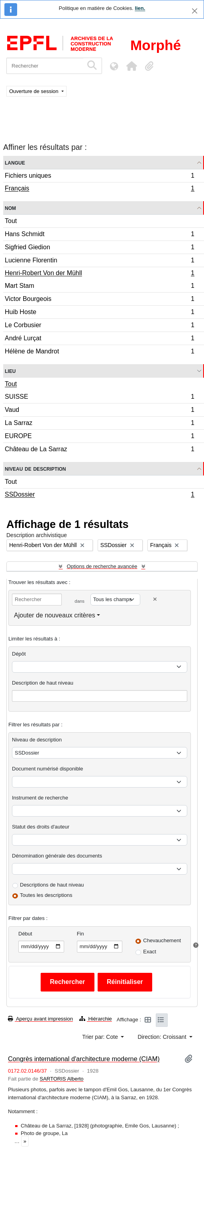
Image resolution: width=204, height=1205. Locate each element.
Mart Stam (99, 287)
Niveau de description (35, 468)
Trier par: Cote (101, 1037)
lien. (140, 8)
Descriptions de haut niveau (52, 885)
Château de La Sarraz (99, 450)
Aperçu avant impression (40, 1019)
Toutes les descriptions (46, 895)
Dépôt (19, 654)
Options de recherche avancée (102, 566)
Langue (15, 162)
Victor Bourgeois (99, 300)
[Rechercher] (44, 66)
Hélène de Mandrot (99, 352)
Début (25, 934)
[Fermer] (195, 10)
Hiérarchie (95, 1019)
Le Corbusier (99, 326)
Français (99, 189)
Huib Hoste (99, 313)
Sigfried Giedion (99, 248)
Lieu (10, 371)
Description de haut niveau (42, 683)
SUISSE (99, 398)
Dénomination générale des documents (57, 856)
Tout (11, 220)
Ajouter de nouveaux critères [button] (54, 615)
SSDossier (99, 495)
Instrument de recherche (40, 798)
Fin (80, 934)
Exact (149, 952)
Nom (10, 208)
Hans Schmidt (99, 235)
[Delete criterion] (155, 599)
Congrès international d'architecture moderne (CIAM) (84, 1058)
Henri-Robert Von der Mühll (99, 273)
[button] (131, 66)
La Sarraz (99, 424)
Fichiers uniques (99, 176)
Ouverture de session (34, 91)
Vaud (99, 411)
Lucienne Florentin (99, 261)
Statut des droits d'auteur (40, 827)
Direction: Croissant (162, 1037)
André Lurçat (99, 339)
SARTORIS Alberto (62, 1079)
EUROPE (99, 437)
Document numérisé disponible (47, 769)
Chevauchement (162, 940)
